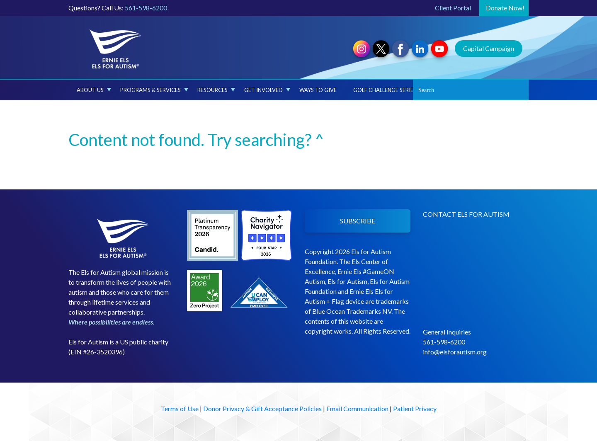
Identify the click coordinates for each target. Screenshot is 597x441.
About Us (94, 90)
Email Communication (357, 408)
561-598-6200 (146, 8)
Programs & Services (154, 90)
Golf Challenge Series (384, 90)
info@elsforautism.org (455, 352)
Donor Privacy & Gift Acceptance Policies (262, 408)
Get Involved (267, 90)
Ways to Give (318, 90)
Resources (216, 90)
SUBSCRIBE (357, 221)
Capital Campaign (488, 48)
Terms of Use (180, 408)
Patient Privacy (415, 408)
